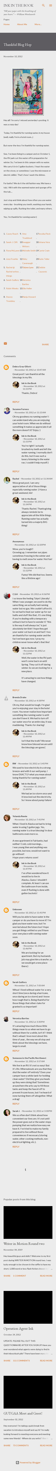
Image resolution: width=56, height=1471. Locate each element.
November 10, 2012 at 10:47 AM (30, 370)
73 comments (21, 1445)
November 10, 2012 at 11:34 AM (36, 478)
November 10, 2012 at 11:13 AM (30, 412)
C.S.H (15, 594)
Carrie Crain (44, 250)
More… (38, 24)
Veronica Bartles (21, 1018)
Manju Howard (29, 297)
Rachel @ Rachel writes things (12, 271)
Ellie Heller (27, 288)
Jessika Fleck (44, 233)
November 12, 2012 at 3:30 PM (37, 1111)
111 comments (21, 1360)
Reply (16, 401)
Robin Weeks (12, 288)
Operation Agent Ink (18, 1328)
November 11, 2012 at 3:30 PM (30, 1022)
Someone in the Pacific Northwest (29, 1058)
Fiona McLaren (13, 250)
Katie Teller (44, 259)
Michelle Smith (29, 250)
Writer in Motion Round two (24, 1243)
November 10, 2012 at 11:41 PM (30, 912)
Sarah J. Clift (12, 242)
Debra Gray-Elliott (22, 366)
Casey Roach (12, 233)
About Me (22, 24)
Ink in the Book (18, 5)
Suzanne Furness (21, 409)
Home (7, 24)
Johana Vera (44, 242)
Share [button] (45, 344)
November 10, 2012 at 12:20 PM (30, 544)
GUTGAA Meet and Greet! (23, 1413)
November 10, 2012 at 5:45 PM (33, 763)
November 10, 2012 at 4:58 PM (30, 700)
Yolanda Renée (20, 816)
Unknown (17, 909)
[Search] (43, 5)
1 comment (19, 1275)
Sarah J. (16, 1111)
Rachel (16, 478)
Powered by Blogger (28, 1462)
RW (14, 763)
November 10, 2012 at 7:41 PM (30, 819)
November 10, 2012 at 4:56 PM (35, 594)
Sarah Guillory (12, 280)
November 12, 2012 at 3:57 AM (30, 1061)
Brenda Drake (19, 697)
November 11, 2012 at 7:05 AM (30, 985)
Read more (46, 1275)
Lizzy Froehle (12, 259)
